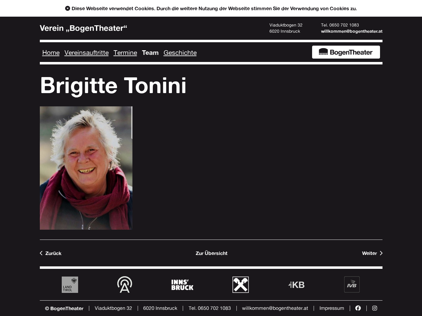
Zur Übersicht (212, 253)
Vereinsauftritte (87, 52)
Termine (125, 52)
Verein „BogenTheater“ (83, 28)
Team (150, 52)
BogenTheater (346, 52)
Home (51, 52)
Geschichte (180, 52)
